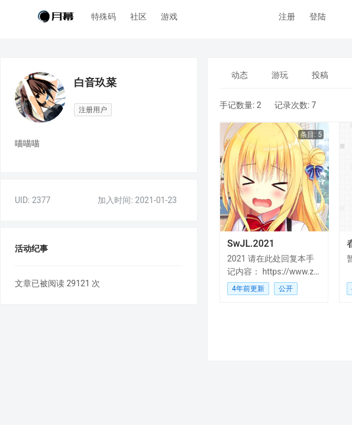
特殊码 (103, 16)
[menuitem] (239, 75)
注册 (287, 16)
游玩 (280, 75)
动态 (239, 75)
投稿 (320, 75)
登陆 (317, 16)
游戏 (169, 16)
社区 (138, 16)
